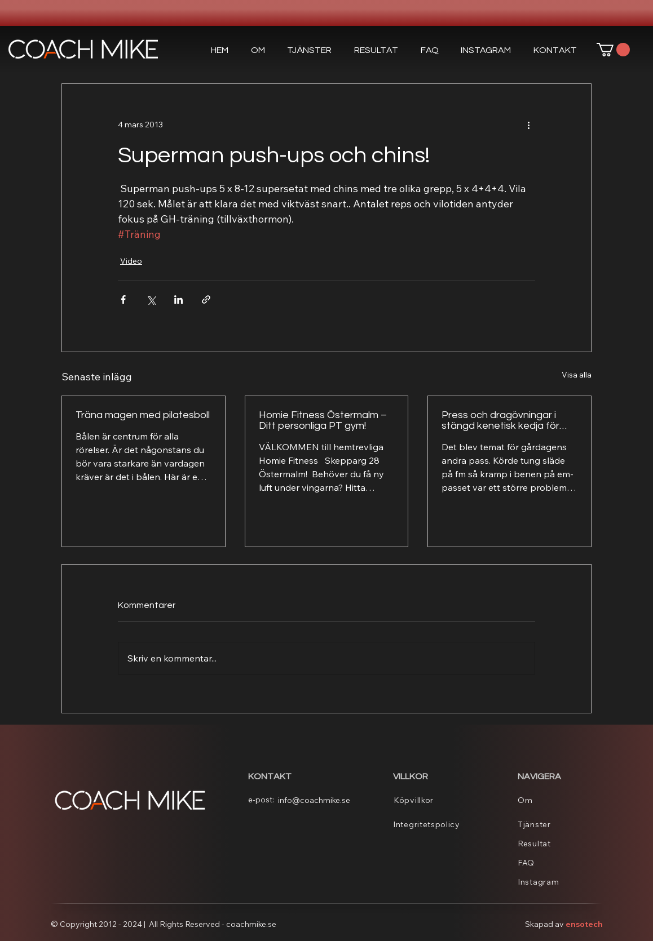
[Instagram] (560, 881)
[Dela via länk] (206, 299)
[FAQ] (560, 862)
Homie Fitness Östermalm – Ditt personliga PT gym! (323, 420)
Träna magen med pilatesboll (143, 415)
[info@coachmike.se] (317, 800)
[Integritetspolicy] (435, 824)
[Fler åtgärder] (528, 124)
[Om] (560, 800)
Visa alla (577, 375)
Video (131, 261)
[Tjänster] (560, 824)
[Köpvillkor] (436, 800)
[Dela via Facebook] (123, 299)
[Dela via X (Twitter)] (150, 299)
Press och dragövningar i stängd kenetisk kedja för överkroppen (500, 420)
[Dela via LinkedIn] (178, 299)
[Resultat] (560, 843)
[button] (309, 50)
